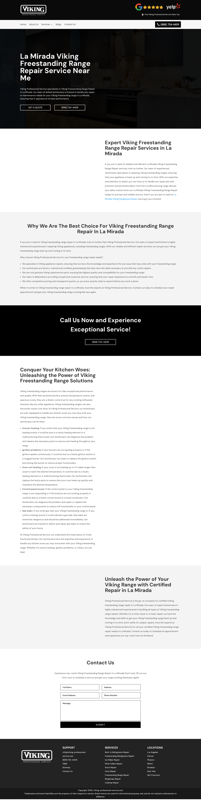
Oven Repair (110, 773)
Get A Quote (36, 108)
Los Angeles (152, 754)
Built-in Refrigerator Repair (117, 754)
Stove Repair (110, 769)
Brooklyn (151, 769)
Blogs (58, 24)
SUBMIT (100, 726)
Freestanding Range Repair (117, 777)
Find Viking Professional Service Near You (159, 14)
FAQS (65, 765)
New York (151, 773)
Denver (150, 758)
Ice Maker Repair (112, 761)
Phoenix (150, 761)
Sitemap (66, 769)
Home (23, 24)
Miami (150, 765)
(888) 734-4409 (170, 25)
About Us (33, 24)
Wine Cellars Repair (113, 765)
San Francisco (153, 777)
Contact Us (70, 24)
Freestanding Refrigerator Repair (119, 758)
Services (45, 24)
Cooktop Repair (112, 784)
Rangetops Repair (113, 780)
